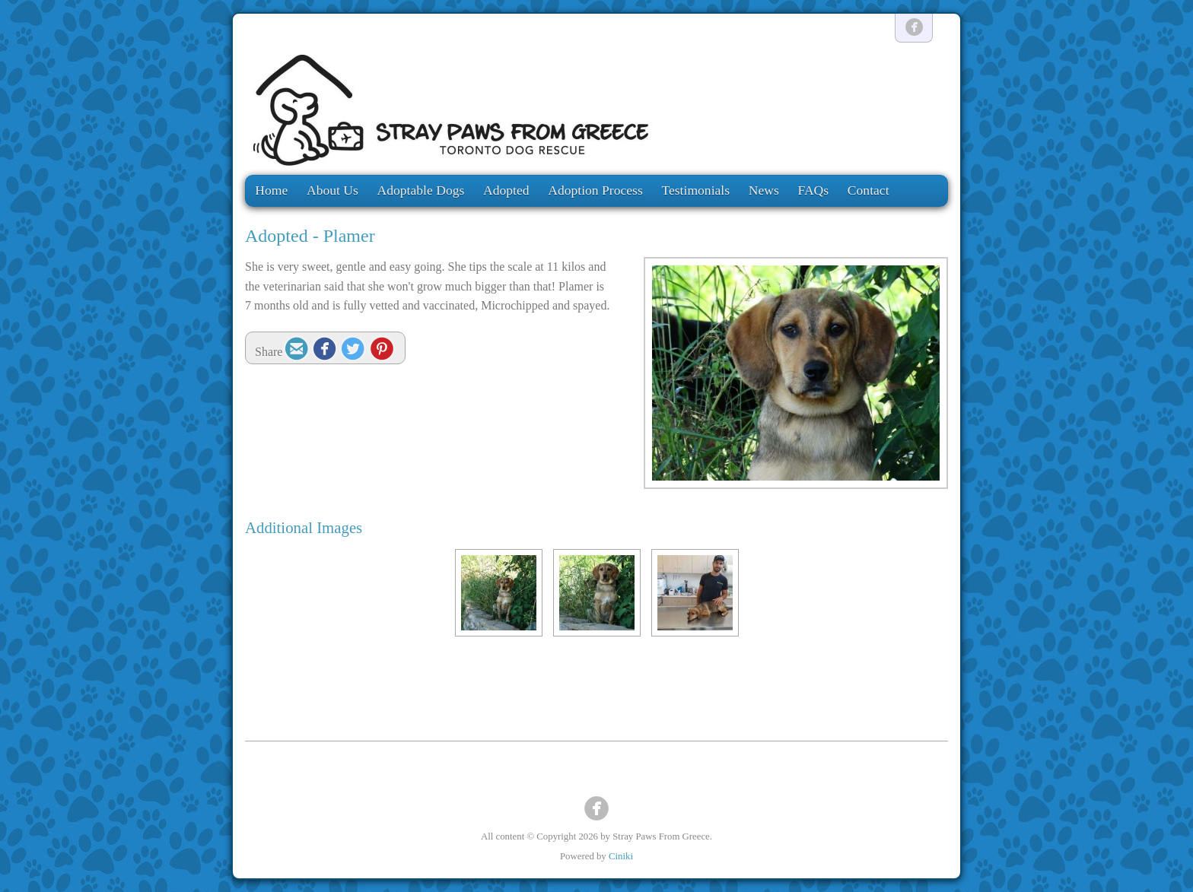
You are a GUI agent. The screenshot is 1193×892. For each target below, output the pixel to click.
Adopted (506, 190)
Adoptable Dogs (421, 190)
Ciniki (621, 856)
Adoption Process (595, 190)
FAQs (813, 190)
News (764, 190)
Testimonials (695, 190)
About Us (332, 190)
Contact (868, 190)
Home (271, 190)
